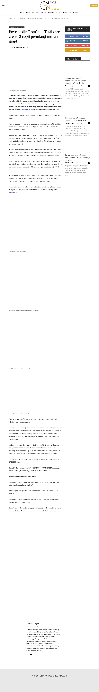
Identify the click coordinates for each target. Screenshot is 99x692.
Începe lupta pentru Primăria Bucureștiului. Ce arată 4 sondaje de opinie (77, 157)
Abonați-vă (85, 45)
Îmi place (86, 36)
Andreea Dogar (18, 47)
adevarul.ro (26, 110)
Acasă (10, 18)
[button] (4, 5)
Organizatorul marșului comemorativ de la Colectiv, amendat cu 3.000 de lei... (75, 80)
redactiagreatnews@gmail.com (19, 675)
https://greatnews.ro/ (32, 587)
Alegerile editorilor (19, 18)
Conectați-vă (84, 41)
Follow (86, 50)
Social (22, 27)
